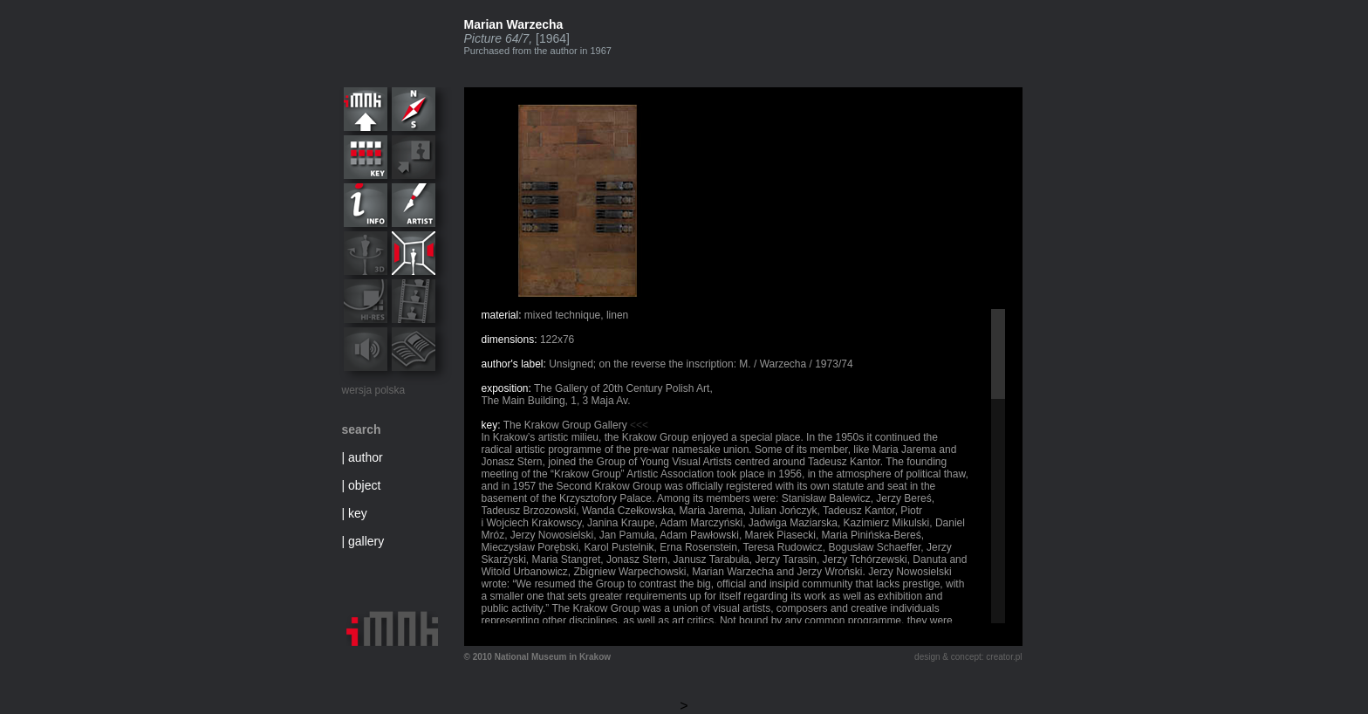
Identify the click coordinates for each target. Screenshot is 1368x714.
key (357, 513)
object (364, 485)
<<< (639, 425)
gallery (366, 541)
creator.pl (1004, 657)
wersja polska (374, 390)
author (365, 457)
